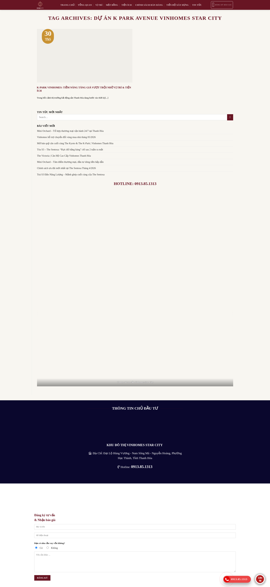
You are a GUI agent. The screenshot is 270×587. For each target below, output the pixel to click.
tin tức (197, 5)
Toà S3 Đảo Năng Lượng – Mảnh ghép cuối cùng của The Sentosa (71, 174)
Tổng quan (85, 5)
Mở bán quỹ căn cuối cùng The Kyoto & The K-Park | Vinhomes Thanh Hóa (75, 143)
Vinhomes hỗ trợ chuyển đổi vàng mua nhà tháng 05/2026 (66, 137)
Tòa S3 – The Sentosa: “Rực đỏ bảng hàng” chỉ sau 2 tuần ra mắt (70, 149)
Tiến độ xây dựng (177, 5)
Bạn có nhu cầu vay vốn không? (49, 543)
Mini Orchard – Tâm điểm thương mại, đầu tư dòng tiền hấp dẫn (70, 162)
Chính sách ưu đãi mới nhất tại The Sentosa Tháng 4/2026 (66, 168)
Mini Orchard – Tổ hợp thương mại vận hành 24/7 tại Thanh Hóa (70, 131)
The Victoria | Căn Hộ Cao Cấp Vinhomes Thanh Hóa (64, 155)
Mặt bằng (112, 5)
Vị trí (98, 5)
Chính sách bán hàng (149, 5)
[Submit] (230, 117)
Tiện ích (126, 5)
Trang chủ (67, 5)
